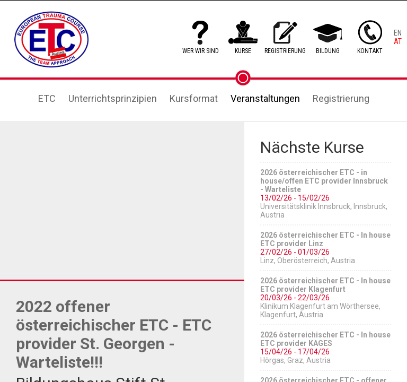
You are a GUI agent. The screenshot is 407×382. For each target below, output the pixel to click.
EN (398, 33)
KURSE (243, 51)
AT (398, 41)
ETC (47, 98)
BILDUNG (328, 51)
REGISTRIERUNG (285, 51)
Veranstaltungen (265, 98)
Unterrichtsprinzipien (112, 98)
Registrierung (341, 98)
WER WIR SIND (200, 51)
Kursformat (194, 98)
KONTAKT (370, 51)
